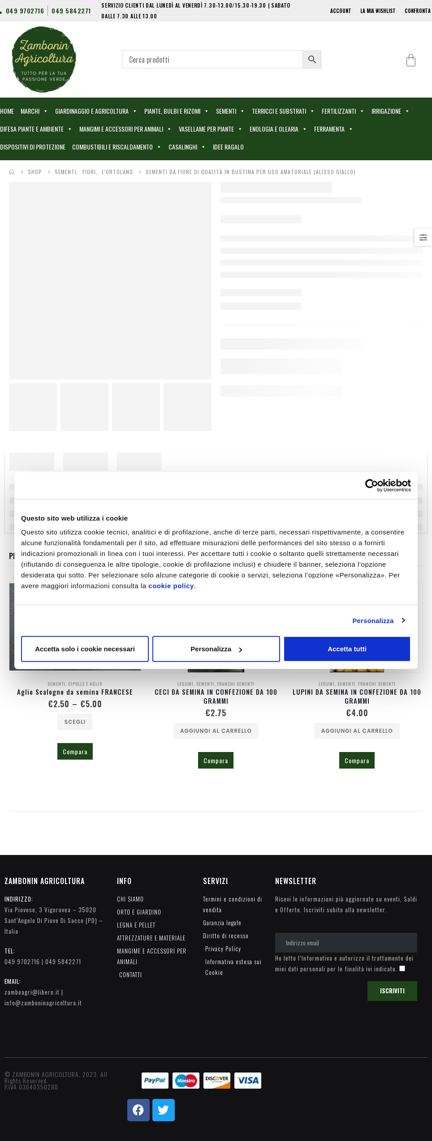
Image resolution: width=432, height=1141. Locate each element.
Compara (75, 751)
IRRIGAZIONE (391, 111)
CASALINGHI (187, 147)
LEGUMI (185, 683)
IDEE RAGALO (228, 146)
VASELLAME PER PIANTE (211, 129)
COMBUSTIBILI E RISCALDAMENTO (117, 147)
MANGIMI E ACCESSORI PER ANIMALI (125, 129)
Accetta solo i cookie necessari (85, 649)
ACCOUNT (340, 10)
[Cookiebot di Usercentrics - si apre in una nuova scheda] (372, 485)
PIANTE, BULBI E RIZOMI (176, 111)
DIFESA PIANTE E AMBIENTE (36, 129)
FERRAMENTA (334, 129)
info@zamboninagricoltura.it (43, 1002)
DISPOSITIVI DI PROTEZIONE (32, 146)
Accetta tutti (347, 649)
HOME (7, 110)
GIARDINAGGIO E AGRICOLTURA (96, 111)
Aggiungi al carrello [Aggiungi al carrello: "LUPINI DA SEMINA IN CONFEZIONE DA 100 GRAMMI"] (357, 731)
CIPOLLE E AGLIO (85, 683)
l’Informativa (315, 957)
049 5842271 (63, 961)
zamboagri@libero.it (32, 991)
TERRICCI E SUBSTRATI (283, 111)
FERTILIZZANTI (343, 111)
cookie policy (171, 586)
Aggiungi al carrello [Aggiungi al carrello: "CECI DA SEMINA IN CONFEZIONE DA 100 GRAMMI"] (216, 731)
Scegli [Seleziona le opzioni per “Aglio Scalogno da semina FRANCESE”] (75, 722)
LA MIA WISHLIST (378, 10)
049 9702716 (22, 961)
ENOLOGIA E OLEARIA (278, 129)
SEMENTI (230, 111)
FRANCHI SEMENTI (236, 683)
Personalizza (372, 620)
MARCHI (34, 111)
